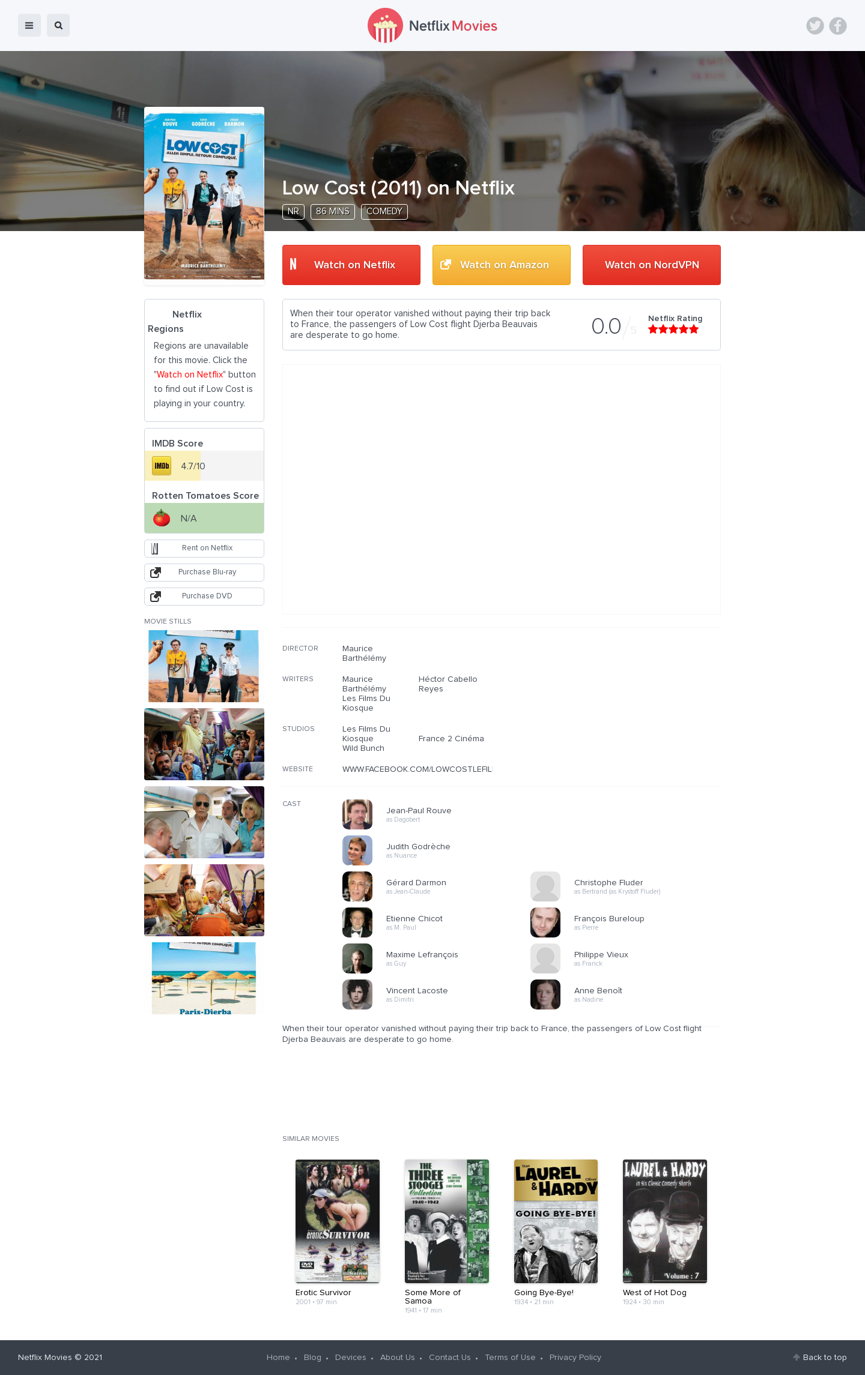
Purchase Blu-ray (207, 572)
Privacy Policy (575, 1357)
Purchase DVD (207, 596)
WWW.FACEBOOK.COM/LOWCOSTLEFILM (420, 769)
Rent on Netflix (207, 548)
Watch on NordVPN (652, 265)
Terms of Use (510, 1357)
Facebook (838, 26)
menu (29, 25)
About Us (397, 1357)
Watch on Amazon (504, 265)
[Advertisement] (631, 721)
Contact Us (450, 1357)
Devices (350, 1357)
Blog (312, 1357)
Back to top (825, 1357)
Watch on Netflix (354, 265)
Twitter (815, 26)
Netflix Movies (45, 1357)
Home (278, 1357)
